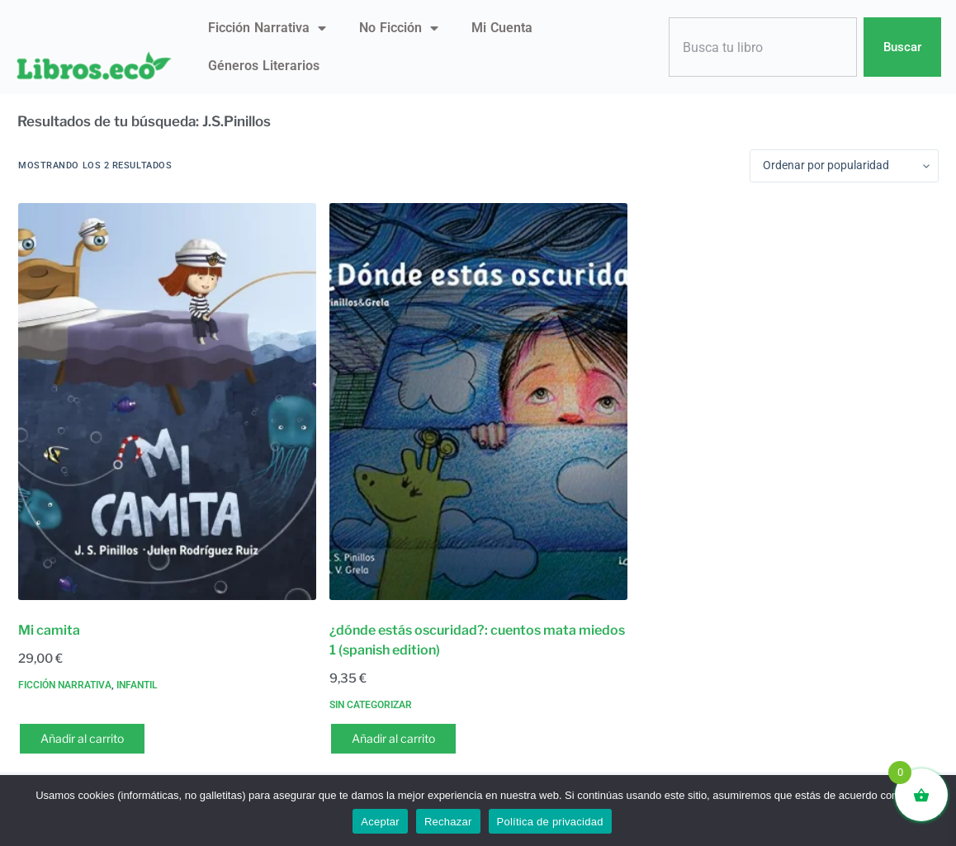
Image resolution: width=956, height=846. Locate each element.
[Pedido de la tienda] (844, 165)
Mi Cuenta (501, 27)
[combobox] (763, 47)
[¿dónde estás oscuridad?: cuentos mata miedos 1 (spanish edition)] (478, 401)
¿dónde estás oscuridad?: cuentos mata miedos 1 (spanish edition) (477, 640)
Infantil (136, 685)
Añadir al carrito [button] (82, 738)
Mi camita (49, 630)
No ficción (398, 28)
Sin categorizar (370, 705)
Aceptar (380, 821)
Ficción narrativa (267, 28)
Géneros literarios (263, 65)
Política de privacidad (550, 821)
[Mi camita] (167, 401)
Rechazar (448, 821)
